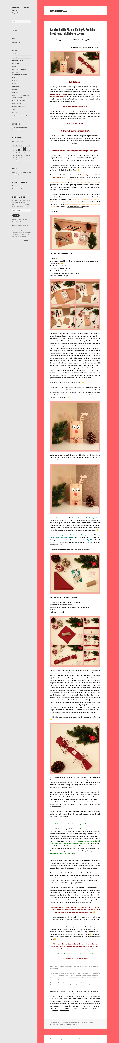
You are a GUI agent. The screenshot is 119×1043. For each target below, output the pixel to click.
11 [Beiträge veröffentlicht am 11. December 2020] (24, 150)
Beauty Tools (15, 63)
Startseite (14, 30)
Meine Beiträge (16, 42)
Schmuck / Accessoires (18, 106)
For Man (14, 66)
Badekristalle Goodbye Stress (89, 518)
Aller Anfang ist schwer (18, 54)
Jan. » (27, 160)
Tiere (13, 109)
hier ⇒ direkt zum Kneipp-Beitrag (62, 841)
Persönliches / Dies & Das (19, 100)
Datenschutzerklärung (18, 189)
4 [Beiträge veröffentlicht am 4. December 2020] (24, 147)
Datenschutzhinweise (21, 228)
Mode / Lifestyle (16, 92)
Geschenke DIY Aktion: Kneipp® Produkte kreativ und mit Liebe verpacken (72, 31)
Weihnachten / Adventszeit (19, 115)
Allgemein (15, 57)
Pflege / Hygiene (16, 103)
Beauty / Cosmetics (17, 60)
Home (14, 83)
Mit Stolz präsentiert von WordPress (73, 1039)
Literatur (14, 89)
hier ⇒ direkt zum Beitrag (75, 206)
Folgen (16, 215)
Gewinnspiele (16, 77)
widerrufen (26, 238)
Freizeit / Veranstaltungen (19, 69)
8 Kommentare (72, 1024)
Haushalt (14, 80)
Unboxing (15, 112)
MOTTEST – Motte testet (21, 8)
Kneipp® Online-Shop (57, 863)
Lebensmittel (15, 86)
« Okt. (16, 160)
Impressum (15, 185)
